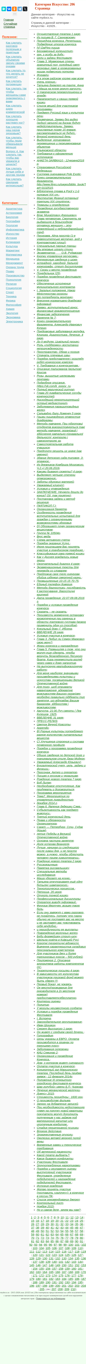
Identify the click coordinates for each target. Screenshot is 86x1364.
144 (80, 1261)
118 (77, 1251)
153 (83, 1265)
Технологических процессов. (56, 888)
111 (31, 1251)
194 (73, 1282)
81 (32, 1241)
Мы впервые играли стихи (55, 249)
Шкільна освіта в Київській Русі (57, 939)
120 (35, 1255)
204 (83, 1285)
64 (57, 1234)
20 (57, 1220)
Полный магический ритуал (55, 389)
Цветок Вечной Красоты (53, 724)
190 (48, 1282)
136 (83, 1258)
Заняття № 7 (46, 317)
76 (62, 1237)
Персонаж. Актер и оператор (57, 772)
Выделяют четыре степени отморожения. (56, 476)
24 (76, 1220)
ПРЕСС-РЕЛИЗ (47, 721)
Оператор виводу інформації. (56, 902)
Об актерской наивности (54, 1151)
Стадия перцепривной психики (57, 1127)
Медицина (12, 258)
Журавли (42, 75)
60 (37, 1234)
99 (65, 1244)
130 (44, 1258)
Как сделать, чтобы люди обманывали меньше (14, 142)
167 (64, 1272)
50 (42, 1231)
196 (31, 1285)
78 (71, 1237)
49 (37, 1231)
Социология (14, 288)
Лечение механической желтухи (58, 1090)
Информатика (15, 229)
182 (51, 1278)
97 (55, 1244)
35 (76, 1224)
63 (52, 1234)
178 (80, 1275)
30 (52, 1224)
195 (80, 1282)
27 (37, 1224)
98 (60, 1244)
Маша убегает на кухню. (53, 878)
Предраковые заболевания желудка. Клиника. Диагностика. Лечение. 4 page (61, 335)
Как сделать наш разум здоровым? (14, 130)
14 (81, 1217)
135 (77, 1258)
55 (67, 1231)
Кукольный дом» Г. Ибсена (54, 628)
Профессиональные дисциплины (58, 898)
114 (51, 1251)
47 (81, 1227)
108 (67, 1248)
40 (47, 1227)
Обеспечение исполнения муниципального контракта (56, 285)
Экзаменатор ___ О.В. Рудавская (59, 252)
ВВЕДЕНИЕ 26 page (50, 632)
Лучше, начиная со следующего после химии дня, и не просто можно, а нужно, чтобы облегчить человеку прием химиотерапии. (60, 852)
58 (81, 1231)
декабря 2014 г (47, 803)
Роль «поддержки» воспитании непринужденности (57, 346)
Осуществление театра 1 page (58, 34)
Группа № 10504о (48, 533)
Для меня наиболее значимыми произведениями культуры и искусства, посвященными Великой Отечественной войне (60, 678)
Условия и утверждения (53, 488)
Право (10, 271)
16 (37, 1220)
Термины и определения (53, 204)
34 (71, 1224)
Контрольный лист (50, 1202)
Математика (14, 254)
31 (57, 1224)
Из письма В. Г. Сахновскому (56, 37)
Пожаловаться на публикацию (50, 1298)
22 (67, 1220)
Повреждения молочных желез (57, 932)
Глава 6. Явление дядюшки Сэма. (59, 806)
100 (70, 1244)
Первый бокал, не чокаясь (54, 984)
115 (57, 1251)
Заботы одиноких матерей (55, 481)
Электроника (14, 321)
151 (70, 1265)
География (13, 221)
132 (57, 1258)
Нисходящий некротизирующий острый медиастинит (58, 401)
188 (35, 1282)
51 (47, 1231)
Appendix (43, 727)
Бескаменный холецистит (55, 51)
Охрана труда (15, 267)
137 (35, 1261)
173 (48, 1275)
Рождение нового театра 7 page (59, 779)
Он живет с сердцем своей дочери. (60, 1032)
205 (42, 1289)
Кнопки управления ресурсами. (57, 256)
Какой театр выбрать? (53, 1155)
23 (71, 1220)
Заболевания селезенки (52, 1049)
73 (47, 1237)
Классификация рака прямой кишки (60, 553)
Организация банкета (51, 509)
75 (57, 1237)
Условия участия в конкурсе (56, 635)
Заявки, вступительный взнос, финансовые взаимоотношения (58, 309)
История (11, 237)
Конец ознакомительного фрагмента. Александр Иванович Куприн (59, 324)
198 (44, 1285)
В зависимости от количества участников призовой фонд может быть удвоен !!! (60, 977)
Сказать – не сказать (51, 611)
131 (51, 1258)
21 (62, 1220)
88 (67, 1241)
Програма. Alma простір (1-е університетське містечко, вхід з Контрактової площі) (59, 239)
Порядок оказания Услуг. (53, 543)
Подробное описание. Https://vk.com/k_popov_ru (53, 384)
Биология (12, 217)
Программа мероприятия (54, 792)
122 (48, 1255)
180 (38, 1278)
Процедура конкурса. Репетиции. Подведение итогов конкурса (59, 42)
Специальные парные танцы (56, 245)
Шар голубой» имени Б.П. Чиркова (60, 1086)
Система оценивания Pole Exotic (59, 174)
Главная (9, 19)
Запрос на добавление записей (57, 1103)
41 (52, 1227)
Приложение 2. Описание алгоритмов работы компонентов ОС (60, 964)
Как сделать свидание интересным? (15, 182)
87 (62, 1241)
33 (67, 1224)
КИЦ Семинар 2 (47, 1052)
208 (60, 1289)
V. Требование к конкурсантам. (58, 365)
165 (51, 1272)
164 (44, 1272)
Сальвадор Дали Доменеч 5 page (59, 413)
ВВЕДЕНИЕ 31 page (50, 717)
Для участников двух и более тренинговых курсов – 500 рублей (59, 955)
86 (57, 1241)
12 (72, 1217)
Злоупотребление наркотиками (58, 1165)
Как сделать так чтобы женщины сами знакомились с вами (16, 95)
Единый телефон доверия (54, 584)
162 (31, 1272)
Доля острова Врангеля (53, 844)
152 (77, 1265)
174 (54, 1275)
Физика (10, 300)
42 (57, 1227)
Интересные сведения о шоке (57, 259)
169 (77, 1272)
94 (40, 1244)
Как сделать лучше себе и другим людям (15, 171)
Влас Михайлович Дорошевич (56, 215)
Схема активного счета (53, 539)
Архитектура (14, 208)
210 (73, 1289)
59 (32, 1234)
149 (57, 1265)
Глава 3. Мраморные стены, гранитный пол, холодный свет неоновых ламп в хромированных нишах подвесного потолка (59, 66)
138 (41, 1261)
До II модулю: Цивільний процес (58, 341)
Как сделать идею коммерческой (15, 109)
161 (80, 1268)
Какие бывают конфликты (55, 1158)
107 (61, 1248)
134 (70, 1258)
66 (67, 1234)
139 (48, 1261)
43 (62, 1227)
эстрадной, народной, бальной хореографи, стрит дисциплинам (59, 264)
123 (54, 1255)
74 (52, 1237)
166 (57, 1272)
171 (35, 1275)
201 (64, 1285)
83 (42, 1241)
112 (38, 1251)
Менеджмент (14, 263)
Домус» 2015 (45, 1093)
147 (44, 1265)
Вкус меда (43, 536)
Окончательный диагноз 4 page (58, 563)
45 (71, 1227)
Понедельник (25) (48, 273)
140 (54, 1261)
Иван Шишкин (46, 1025)
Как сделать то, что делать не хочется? (16, 73)
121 (41, 1255)
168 (70, 1272)
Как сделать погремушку (14, 82)
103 (35, 1248)
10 (62, 1217)
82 (37, 1241)
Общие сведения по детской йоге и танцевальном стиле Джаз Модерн (60, 756)
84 (47, 1241)
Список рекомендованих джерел (58, 1199)
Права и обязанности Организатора (51, 821)
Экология (12, 313)
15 (32, 1220)
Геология (12, 225)
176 (67, 1275)
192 (61, 1282)
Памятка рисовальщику (53, 868)
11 (67, 1217)
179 (31, 1278)
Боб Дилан (44, 782)
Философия (13, 304)
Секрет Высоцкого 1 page (54, 1028)
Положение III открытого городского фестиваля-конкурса (59, 1081)
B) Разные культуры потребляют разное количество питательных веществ (60, 735)
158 (61, 1268)
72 (42, 1237)
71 (37, 1237)
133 (64, 1258)
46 (76, 1227)
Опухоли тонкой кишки (52, 895)
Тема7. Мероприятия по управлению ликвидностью (55, 798)
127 (80, 1255)
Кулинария (13, 242)
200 (57, 1285)
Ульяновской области (51, 150)
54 (62, 1231)
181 (44, 1278)
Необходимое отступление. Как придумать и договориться (58, 787)
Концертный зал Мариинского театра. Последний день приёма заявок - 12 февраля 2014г (59, 1073)
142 (67, 1261)
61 (42, 1234)
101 (77, 1244)
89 (71, 1241)
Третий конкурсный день (53, 816)
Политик (43, 1004)
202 (70, 1285)
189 (41, 1282)
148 (51, 1265)
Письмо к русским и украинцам (57, 775)
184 (64, 1278)
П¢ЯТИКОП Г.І (46, 505)
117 (70, 1251)
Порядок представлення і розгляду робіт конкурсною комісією (60, 360)
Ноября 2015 (45, 1206)
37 (32, 1227)
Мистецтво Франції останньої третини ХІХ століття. (57, 199)
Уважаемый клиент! (50, 485)
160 (73, 1268)
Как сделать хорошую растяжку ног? (15, 119)
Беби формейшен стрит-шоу (57, 936)
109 (73, 1248)
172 (41, 1275)
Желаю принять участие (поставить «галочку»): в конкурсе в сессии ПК (60, 1193)
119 (83, 1251)
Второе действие (49, 1131)
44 (67, 1227)
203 (77, 1285)
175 (61, 1275)
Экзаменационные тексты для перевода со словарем (58, 569)
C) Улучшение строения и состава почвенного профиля (60, 743)
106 (54, 1248)
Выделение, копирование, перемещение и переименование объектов (59, 143)
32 (62, 1224)
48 (32, 1231)
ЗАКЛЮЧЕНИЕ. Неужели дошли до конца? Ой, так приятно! (60, 493)
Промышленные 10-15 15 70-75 (57, 580)
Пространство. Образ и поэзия (58, 351)
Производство (15, 275)
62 (47, 1234)
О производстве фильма (53, 1100)
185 (70, 1278)
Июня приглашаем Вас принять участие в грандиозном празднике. (60, 548)
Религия (11, 283)
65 (62, 1234)
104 (41, 1248)
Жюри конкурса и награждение (57, 645)
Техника (11, 296)
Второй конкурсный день (54, 136)
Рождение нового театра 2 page (59, 861)
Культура (12, 246)
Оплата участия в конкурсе (56, 1066)
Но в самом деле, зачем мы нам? (59, 1209)
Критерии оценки (48, 1001)
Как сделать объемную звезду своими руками (15, 61)
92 (30, 1244)
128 (31, 1258)
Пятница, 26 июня (49, 891)
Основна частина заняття (55, 840)
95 (45, 1244)
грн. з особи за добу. (50, 54)
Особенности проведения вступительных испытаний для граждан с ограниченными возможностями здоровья (58, 517)
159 (67, 1268)
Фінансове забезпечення (53, 314)
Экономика (13, 317)
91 (81, 1241)
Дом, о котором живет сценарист (60, 1062)
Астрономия (14, 212)
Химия (10, 308)
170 (83, 1272)
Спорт (10, 292)
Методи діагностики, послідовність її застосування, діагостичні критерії (61, 591)
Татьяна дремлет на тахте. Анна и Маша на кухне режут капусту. (60, 87)
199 (51, 1285)
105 (48, 1248)
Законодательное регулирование (59, 1021)
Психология (13, 279)
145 (31, 1265)
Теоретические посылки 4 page (58, 970)
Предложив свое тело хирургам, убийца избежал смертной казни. (59, 575)
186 (77, 1278)
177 (73, 1275)
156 (48, 1268)
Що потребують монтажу (55, 297)
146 (38, 1265)
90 (76, 1241)
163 (38, 1272)
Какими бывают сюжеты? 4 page (59, 471)
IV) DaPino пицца (48, 47)
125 (67, 1255)
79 (76, 1237)
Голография (45, 1035)
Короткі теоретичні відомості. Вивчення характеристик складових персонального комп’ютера (61, 946)
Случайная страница (10, 25)
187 (83, 1278)
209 (66, 1289)
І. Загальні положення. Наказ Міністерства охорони (56, 292)
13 (76, 1217)
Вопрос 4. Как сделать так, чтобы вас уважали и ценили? (15, 158)
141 (61, 1261)
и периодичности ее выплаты (57, 929)
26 (32, 1224)
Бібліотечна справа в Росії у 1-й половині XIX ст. (58, 193)
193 (67, 1282)
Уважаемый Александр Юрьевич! (59, 762)
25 (81, 1220)
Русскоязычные (47, 864)
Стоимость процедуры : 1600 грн (59, 1097)
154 (35, 1268)
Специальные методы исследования (52, 873)
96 (50, 1244)
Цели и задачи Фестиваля (54, 57)
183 (57, 1278)
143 (73, 1261)
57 (76, 1231)
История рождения (50, 1185)
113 (44, 1251)
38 (37, 1227)
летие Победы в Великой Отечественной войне (54, 835)
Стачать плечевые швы (53, 355)
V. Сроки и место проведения (57, 269)
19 (52, 1220)
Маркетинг (13, 250)
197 (38, 1285)
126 (73, 1255)
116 (64, 1251)
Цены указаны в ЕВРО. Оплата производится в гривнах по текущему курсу (58, 1042)
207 (54, 1289)
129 (38, 1258)
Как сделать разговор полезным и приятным (14, 47)
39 (42, 1227)
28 (42, 1224)
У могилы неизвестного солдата (59, 1008)
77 (67, 1237)
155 (41, 1268)
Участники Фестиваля (52, 1161)
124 (61, 1255)
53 (57, 1231)
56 (71, 1231)
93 (35, 1244)
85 (52, 1241)
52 (52, 1231)
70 (32, 1237)
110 (80, 1248)
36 (81, 1224)
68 (76, 1234)
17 (42, 1220)
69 (81, 1234)
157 (54, 1268)
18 (47, 1220)
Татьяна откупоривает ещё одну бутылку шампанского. (60, 883)
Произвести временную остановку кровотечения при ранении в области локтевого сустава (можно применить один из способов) (61, 620)
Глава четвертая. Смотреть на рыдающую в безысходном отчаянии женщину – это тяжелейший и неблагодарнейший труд (60, 225)
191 (54, 1282)
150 (64, 1265)
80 (81, 1237)
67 (71, 1234)
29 (47, 1224)
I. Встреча (44, 1018)
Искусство (12, 233)
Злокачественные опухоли (54, 1134)
